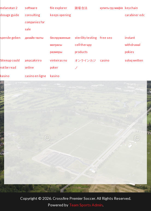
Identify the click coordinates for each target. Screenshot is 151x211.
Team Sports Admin (86, 205)
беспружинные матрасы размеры (60, 45)
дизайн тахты (34, 37)
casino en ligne (35, 76)
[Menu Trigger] (137, 29)
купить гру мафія (111, 8)
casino (104, 60)
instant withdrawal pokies (132, 45)
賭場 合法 (81, 8)
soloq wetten (134, 60)
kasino (4, 76)
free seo (106, 37)
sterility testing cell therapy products (86, 45)
